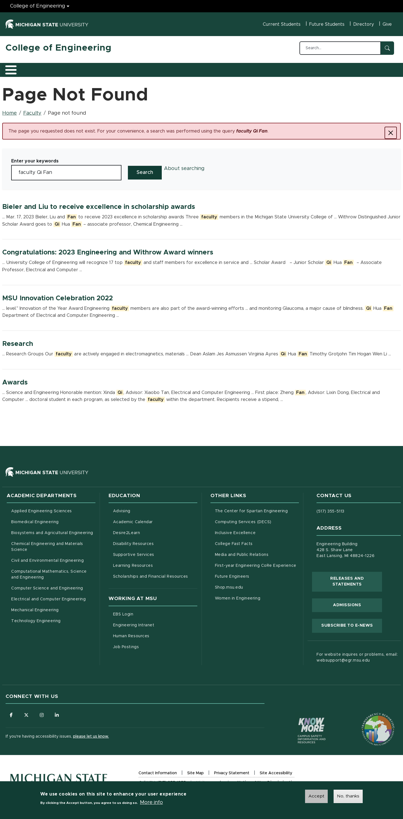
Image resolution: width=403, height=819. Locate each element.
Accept (316, 796)
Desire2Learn (150, 529)
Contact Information (158, 770)
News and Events (209, 68)
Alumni (172, 68)
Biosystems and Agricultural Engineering (53, 529)
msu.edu (215, 780)
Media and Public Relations (242, 552)
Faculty (32, 110)
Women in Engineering (238, 595)
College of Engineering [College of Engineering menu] (37, 6)
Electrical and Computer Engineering (48, 596)
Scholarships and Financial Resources (150, 573)
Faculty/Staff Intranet (260, 70)
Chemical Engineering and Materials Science (47, 544)
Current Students (282, 24)
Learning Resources (155, 562)
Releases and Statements (356, 578)
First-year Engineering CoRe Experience (255, 563)
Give (387, 24)
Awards (15, 379)
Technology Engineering (36, 618)
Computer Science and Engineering (47, 585)
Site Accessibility (276, 771)
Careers (145, 68)
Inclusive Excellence (235, 530)
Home (9, 110)
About (18, 68)
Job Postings (149, 643)
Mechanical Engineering (35, 607)
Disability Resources (155, 540)
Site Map (195, 770)
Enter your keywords (34, 158)
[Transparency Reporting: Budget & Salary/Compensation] (367, 715)
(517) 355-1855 (171, 780)
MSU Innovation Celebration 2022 (57, 295)
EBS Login (146, 610)
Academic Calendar (155, 518)
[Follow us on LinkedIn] (57, 711)
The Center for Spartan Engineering (257, 507)
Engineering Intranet (155, 621)
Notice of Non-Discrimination (267, 781)
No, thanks (348, 796)
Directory (363, 24)
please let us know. (91, 733)
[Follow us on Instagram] (42, 711)
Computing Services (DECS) (257, 518)
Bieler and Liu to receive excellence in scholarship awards (98, 203)
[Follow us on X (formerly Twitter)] (26, 711)
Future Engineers (232, 573)
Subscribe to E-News (351, 621)
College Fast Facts (257, 540)
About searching (184, 165)
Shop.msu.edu (252, 583)
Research (115, 68)
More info (151, 802)
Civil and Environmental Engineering (47, 558)
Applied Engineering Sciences (41, 508)
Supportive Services (155, 551)
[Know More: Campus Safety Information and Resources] (301, 715)
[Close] (391, 130)
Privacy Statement (231, 771)
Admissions (82, 68)
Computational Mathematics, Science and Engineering (51, 571)
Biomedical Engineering (35, 519)
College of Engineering (59, 48)
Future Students (327, 24)
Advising (121, 508)
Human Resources (154, 632)
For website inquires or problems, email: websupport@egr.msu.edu (357, 654)
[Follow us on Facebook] (11, 711)
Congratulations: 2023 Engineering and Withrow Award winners (107, 249)
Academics (47, 68)
